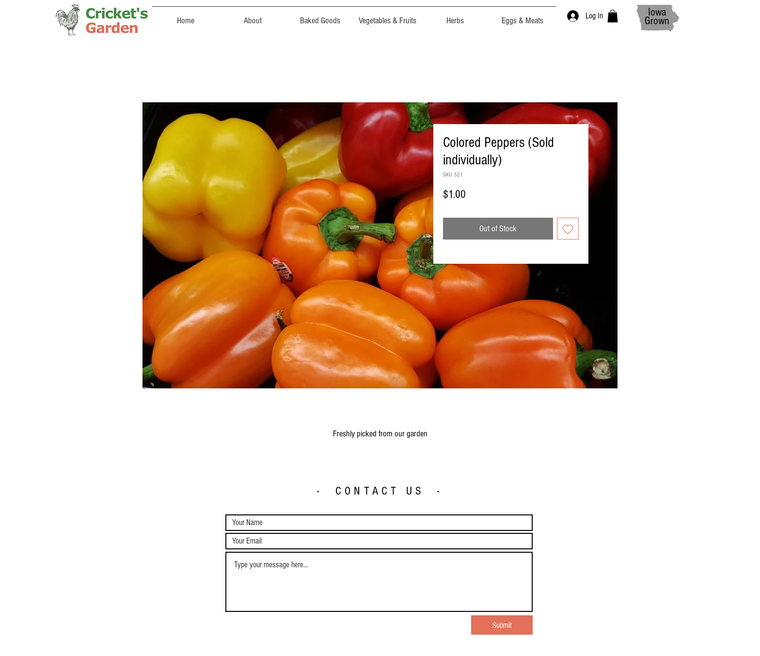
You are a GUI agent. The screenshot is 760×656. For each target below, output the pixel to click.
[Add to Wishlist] (568, 229)
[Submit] (502, 625)
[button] (612, 16)
